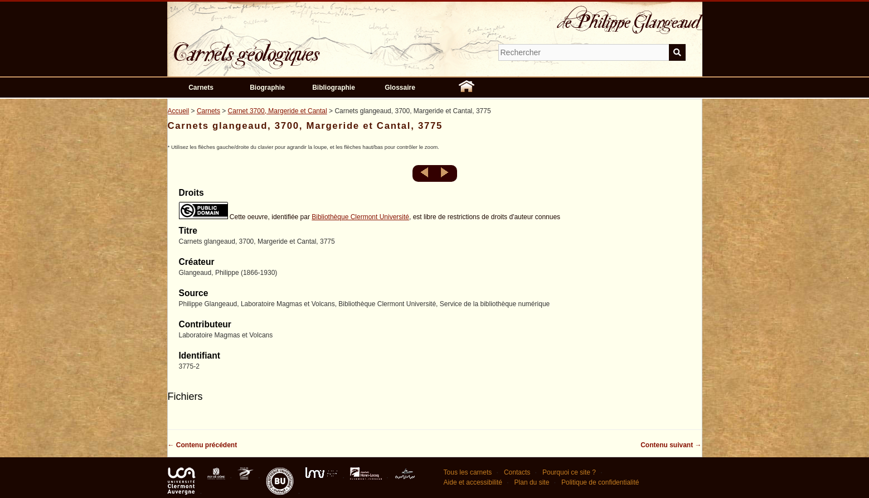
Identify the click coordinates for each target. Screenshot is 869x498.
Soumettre (677, 52)
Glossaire (400, 87)
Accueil (179, 111)
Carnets (200, 87)
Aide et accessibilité (473, 482)
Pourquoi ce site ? (569, 472)
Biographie (267, 87)
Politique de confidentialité (600, 482)
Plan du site (532, 482)
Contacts (517, 472)
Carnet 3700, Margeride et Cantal (277, 111)
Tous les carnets (468, 472)
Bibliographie (333, 87)
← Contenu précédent (202, 445)
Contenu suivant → (670, 445)
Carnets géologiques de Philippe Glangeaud (278, 47)
